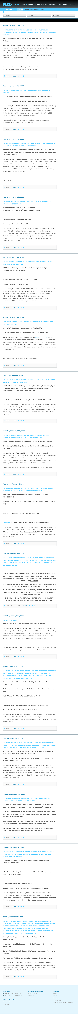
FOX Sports (31, 998)
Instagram (12, 1004)
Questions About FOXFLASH (12, 996)
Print (6, 76)
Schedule (37, 4)
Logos (47, 9)
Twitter (5, 1004)
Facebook (6, 1006)
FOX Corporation (32, 996)
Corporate (44, 4)
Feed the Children (41, 337)
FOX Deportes (32, 1000)
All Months (63, 15)
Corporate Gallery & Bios (34, 9)
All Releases (14, 15)
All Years (38, 15)
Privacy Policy (57, 1002)
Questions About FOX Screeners (13, 998)
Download (8, 606)
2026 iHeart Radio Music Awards (58, 4)
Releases (31, 4)
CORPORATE (9, 9)
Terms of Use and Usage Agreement (63, 1005)
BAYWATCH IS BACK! (10, 620)
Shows (24, 4)
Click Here (6, 522)
